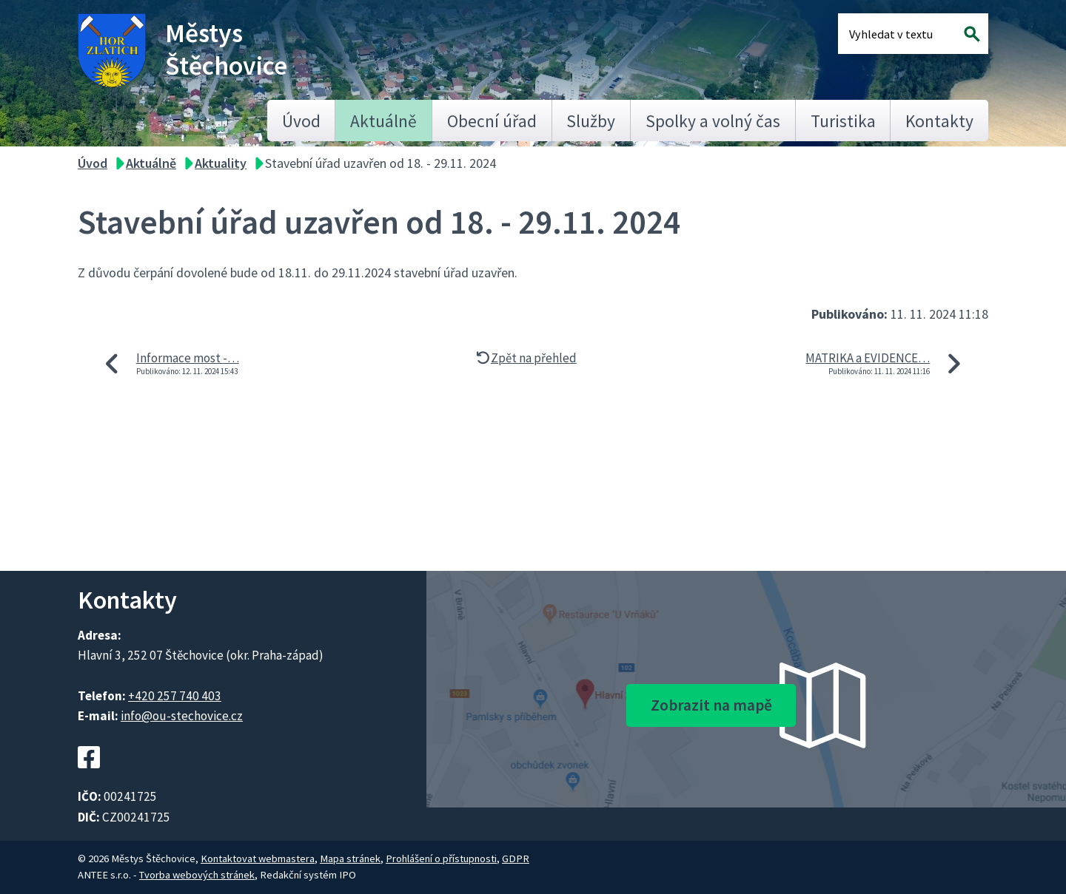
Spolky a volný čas (713, 121)
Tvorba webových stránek (197, 874)
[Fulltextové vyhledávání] (897, 33)
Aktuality (221, 163)
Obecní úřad (492, 121)
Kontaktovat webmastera (258, 858)
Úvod (301, 121)
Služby (590, 121)
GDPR (515, 858)
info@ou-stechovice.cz (182, 716)
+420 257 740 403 (174, 696)
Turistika (843, 121)
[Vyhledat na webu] (972, 33)
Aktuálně (383, 121)
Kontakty (939, 121)
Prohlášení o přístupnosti (441, 858)
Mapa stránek (350, 858)
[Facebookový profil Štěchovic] (89, 777)
